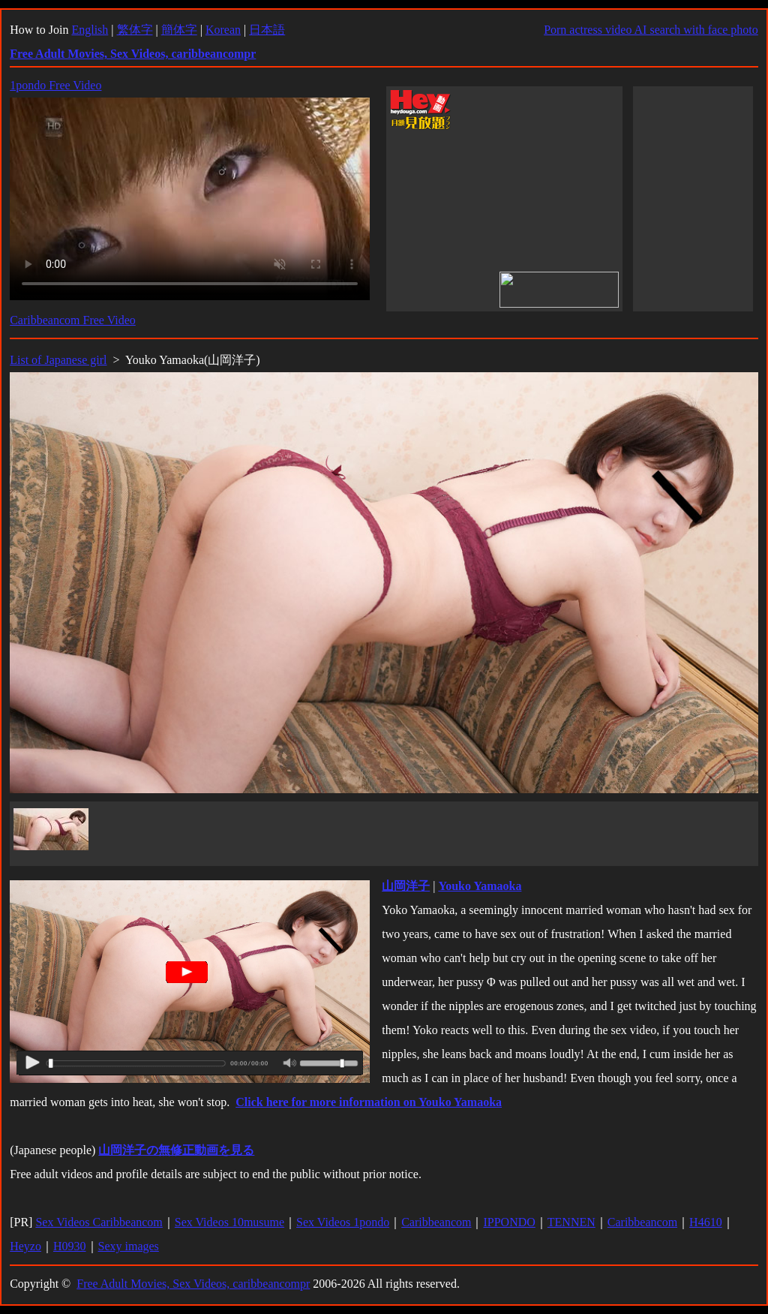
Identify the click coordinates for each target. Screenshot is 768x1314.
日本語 (267, 29)
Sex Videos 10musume (229, 1222)
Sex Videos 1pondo (342, 1222)
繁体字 (135, 29)
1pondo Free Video (55, 85)
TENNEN (572, 1222)
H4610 (705, 1222)
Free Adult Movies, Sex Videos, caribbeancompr (193, 1283)
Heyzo (25, 1246)
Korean (223, 29)
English (89, 29)
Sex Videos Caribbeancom (98, 1222)
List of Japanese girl (58, 359)
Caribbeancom (436, 1222)
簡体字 (179, 29)
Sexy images (128, 1246)
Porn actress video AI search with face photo (651, 29)
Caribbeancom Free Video (73, 320)
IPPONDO (509, 1222)
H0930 (69, 1246)
